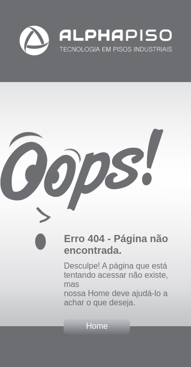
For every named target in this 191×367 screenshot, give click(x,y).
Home (97, 326)
